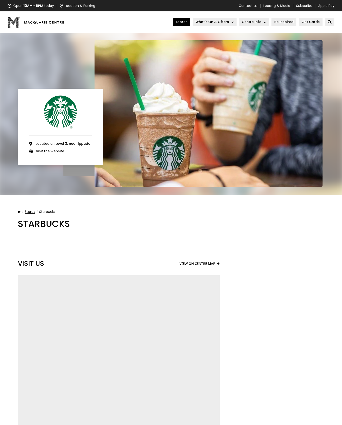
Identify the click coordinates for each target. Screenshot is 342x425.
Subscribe (304, 5)
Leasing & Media (276, 5)
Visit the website (50, 151)
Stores (30, 212)
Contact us (248, 5)
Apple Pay (326, 5)
